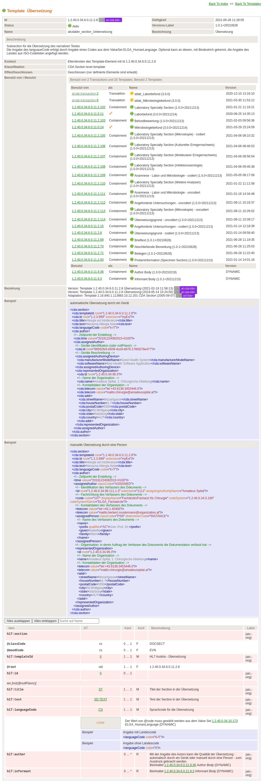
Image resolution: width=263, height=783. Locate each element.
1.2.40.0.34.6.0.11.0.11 (88, 114)
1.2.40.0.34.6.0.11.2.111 (88, 194)
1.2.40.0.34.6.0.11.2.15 (88, 226)
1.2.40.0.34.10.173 (225, 721)
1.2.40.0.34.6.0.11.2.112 (88, 202)
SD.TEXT (100, 699)
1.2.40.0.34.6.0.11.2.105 (88, 135)
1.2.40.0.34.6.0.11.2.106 (88, 146)
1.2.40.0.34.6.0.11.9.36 (88, 272)
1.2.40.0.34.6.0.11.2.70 (88, 246)
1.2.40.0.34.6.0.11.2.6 (87, 233)
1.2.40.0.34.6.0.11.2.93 (88, 260)
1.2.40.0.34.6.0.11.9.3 (87, 278)
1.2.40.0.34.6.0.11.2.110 (88, 183)
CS (101, 709)
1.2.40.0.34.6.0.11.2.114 (88, 219)
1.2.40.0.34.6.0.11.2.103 (88, 120)
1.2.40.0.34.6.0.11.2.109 (88, 175)
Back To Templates (248, 4)
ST (100, 689)
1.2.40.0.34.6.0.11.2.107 (88, 156)
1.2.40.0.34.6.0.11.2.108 (88, 166)
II (101, 656)
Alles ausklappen (18, 621)
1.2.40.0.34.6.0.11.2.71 (88, 253)
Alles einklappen (45, 621)
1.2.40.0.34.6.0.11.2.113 (88, 211)
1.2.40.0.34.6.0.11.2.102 (88, 107)
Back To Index (218, 4)
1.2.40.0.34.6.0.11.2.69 (88, 240)
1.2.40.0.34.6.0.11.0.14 (88, 127)
